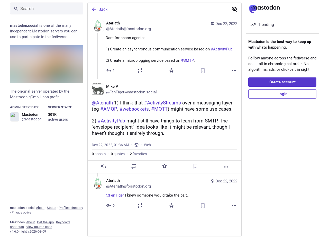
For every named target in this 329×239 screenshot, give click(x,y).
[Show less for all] (234, 9)
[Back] (157, 9)
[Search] (46, 8)
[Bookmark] (203, 70)
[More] (234, 70)
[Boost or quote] (140, 70)
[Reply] (111, 70)
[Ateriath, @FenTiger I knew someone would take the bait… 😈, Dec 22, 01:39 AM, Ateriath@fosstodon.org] (164, 193)
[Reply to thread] (111, 205)
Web (147, 145)
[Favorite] (171, 70)
